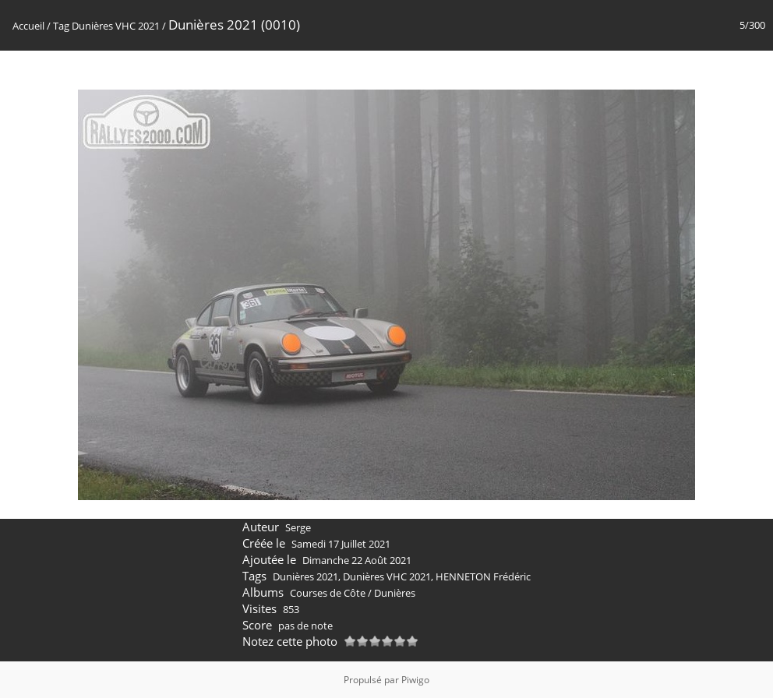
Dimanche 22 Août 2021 (356, 560)
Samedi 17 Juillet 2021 (340, 544)
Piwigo (415, 679)
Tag (61, 26)
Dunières (394, 593)
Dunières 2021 (305, 576)
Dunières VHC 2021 (116, 26)
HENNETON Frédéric (483, 576)
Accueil (28, 26)
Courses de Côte (327, 593)
